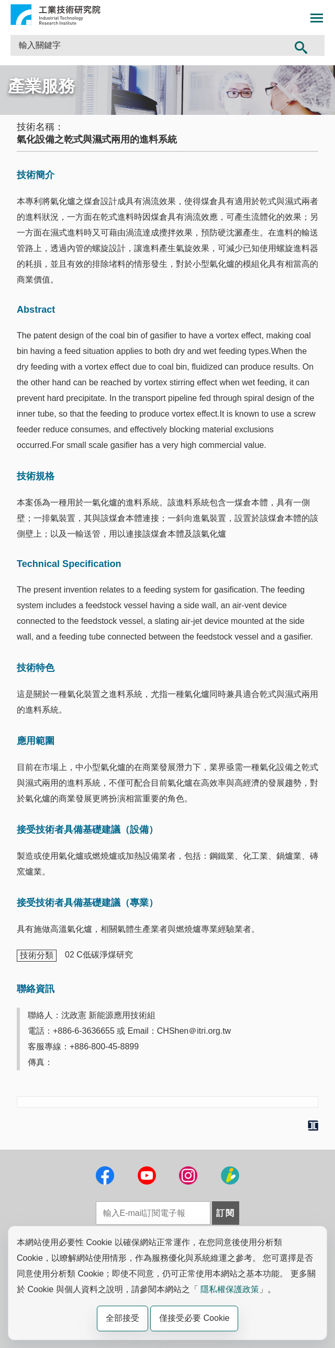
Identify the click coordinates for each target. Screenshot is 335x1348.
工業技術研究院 (55, 14)
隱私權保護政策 (229, 1289)
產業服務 (41, 86)
